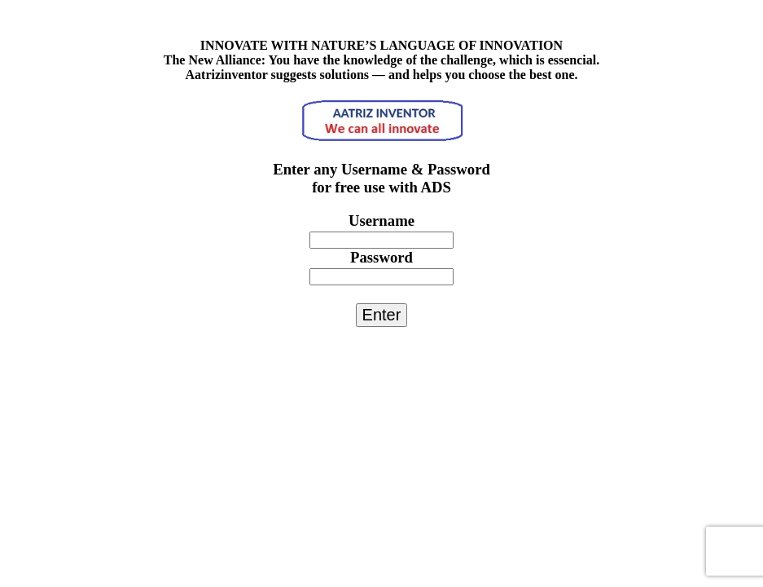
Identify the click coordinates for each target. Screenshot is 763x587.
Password (381, 257)
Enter (381, 315)
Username (381, 220)
